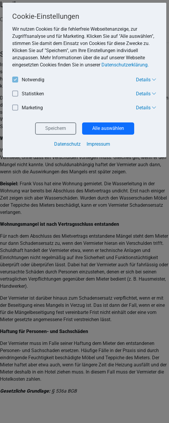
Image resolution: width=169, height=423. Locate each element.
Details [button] (146, 80)
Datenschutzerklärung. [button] (125, 65)
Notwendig (28, 80)
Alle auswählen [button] (108, 128)
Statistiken (28, 94)
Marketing (27, 108)
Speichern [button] (55, 128)
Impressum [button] (98, 144)
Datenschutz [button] (67, 144)
